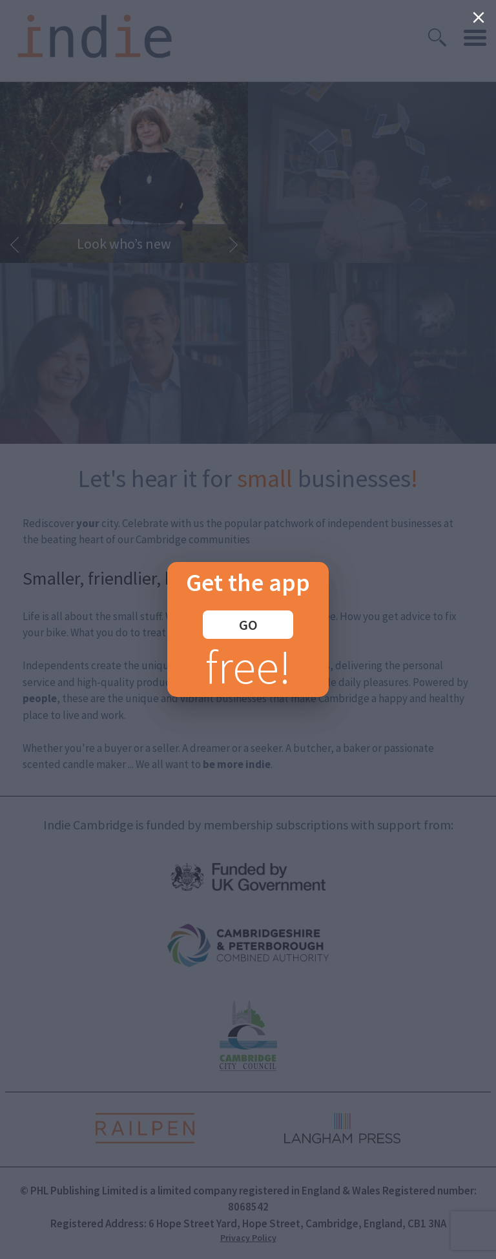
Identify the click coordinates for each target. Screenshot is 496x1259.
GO (248, 625)
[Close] (479, 17)
